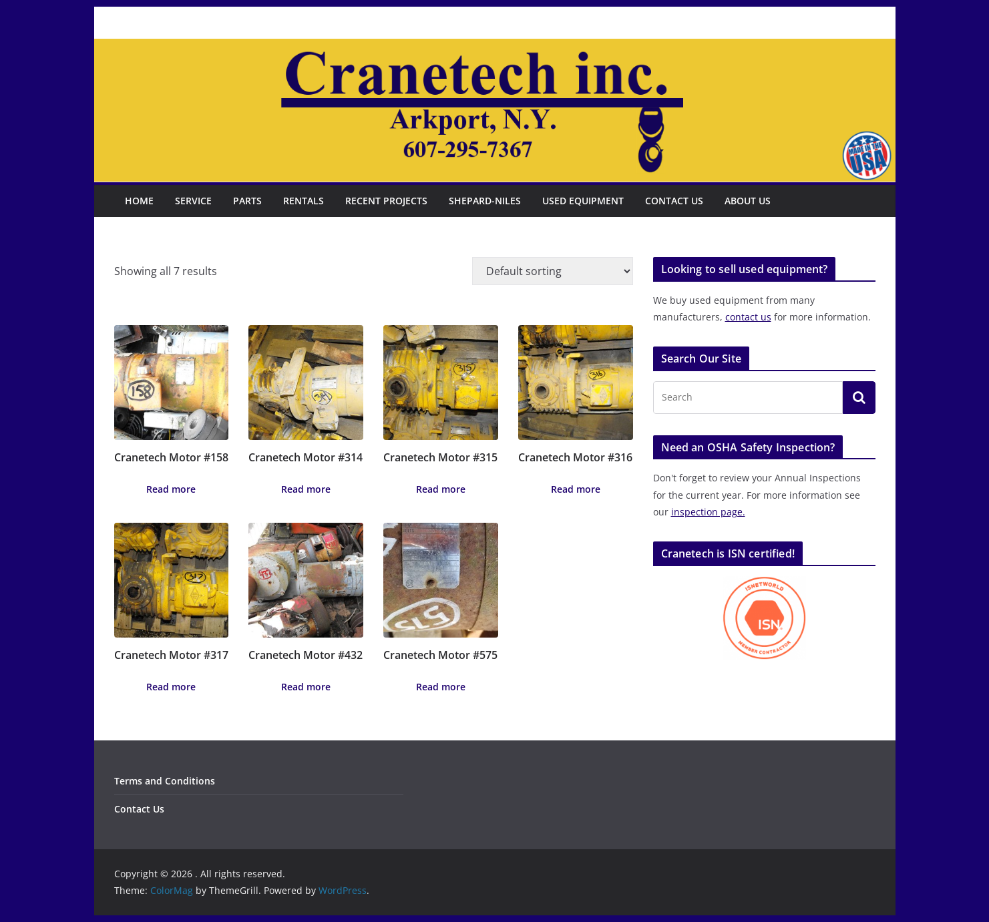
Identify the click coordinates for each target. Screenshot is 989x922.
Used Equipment (583, 200)
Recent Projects (386, 200)
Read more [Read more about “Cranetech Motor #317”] (171, 686)
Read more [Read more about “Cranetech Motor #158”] (171, 489)
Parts (247, 200)
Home (139, 200)
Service (193, 200)
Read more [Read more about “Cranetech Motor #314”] (306, 489)
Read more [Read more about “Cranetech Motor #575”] (440, 686)
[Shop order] (552, 271)
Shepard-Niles (485, 200)
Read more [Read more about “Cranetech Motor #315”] (440, 489)
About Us (748, 200)
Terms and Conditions (164, 780)
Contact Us (674, 200)
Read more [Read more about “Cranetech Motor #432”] (306, 686)
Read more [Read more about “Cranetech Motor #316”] (575, 489)
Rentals (303, 200)
